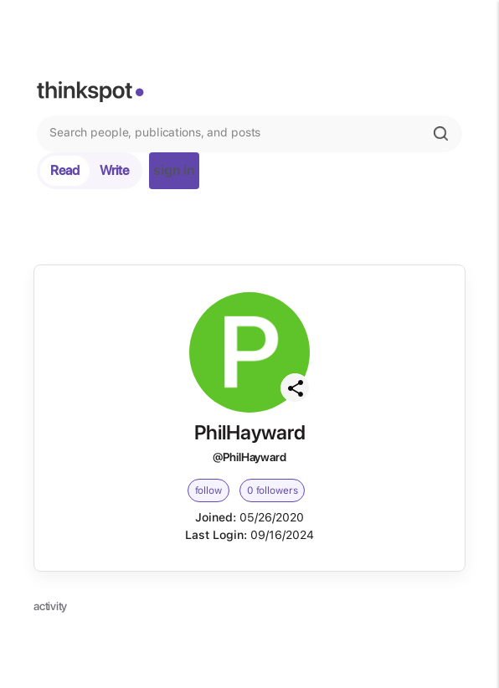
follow (208, 490)
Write (114, 170)
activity (50, 606)
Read (65, 170)
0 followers (272, 490)
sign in (174, 170)
